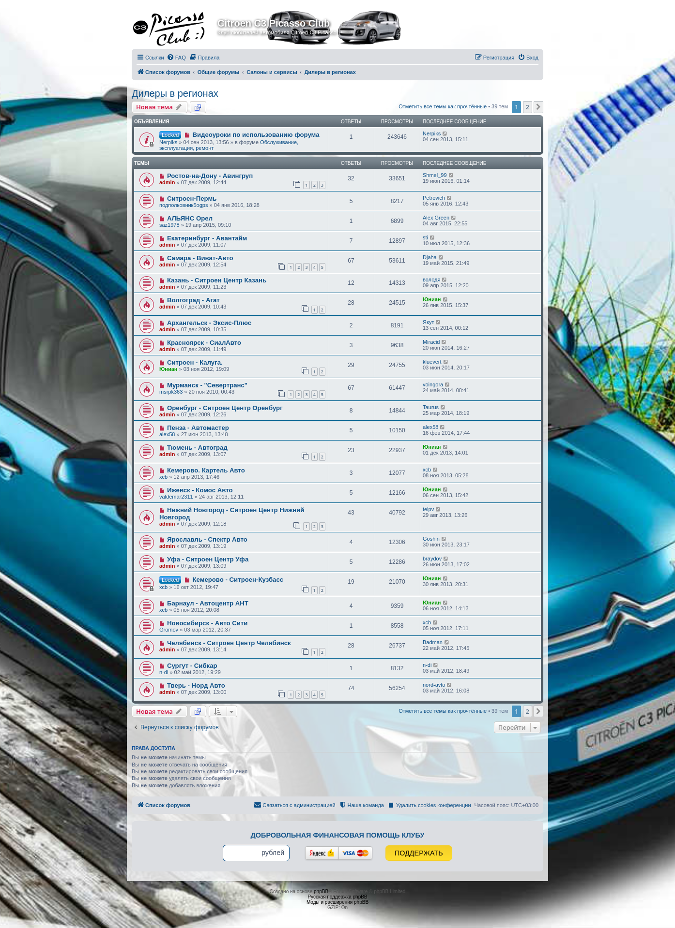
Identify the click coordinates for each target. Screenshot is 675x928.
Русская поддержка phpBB (337, 896)
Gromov (168, 630)
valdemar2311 (176, 497)
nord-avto (434, 685)
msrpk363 (171, 392)
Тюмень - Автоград (197, 447)
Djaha (430, 257)
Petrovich (434, 198)
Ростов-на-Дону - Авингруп (210, 175)
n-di (163, 672)
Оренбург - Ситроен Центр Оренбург (225, 408)
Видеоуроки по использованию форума (255, 134)
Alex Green (436, 218)
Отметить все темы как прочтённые (443, 106)
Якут (428, 322)
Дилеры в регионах (175, 93)
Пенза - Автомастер (198, 427)
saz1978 (169, 225)
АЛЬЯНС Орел (190, 218)
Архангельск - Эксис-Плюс (209, 322)
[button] (538, 107)
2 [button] (527, 107)
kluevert (432, 362)
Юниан (432, 299)
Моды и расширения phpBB (337, 902)
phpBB (321, 891)
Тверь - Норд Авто (196, 685)
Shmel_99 (435, 175)
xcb (163, 477)
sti (425, 237)
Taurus (431, 407)
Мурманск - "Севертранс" (207, 385)
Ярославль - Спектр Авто (207, 539)
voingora (433, 384)
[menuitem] (176, 57)
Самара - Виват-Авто (200, 258)
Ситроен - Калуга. (195, 362)
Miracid (431, 342)
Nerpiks (168, 142)
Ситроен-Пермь (191, 198)
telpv (428, 509)
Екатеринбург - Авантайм (207, 238)
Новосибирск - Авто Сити (207, 623)
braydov (432, 558)
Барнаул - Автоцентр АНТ (207, 603)
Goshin (431, 539)
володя (431, 279)
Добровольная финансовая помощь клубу (338, 835)
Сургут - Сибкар (192, 665)
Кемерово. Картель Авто (206, 470)
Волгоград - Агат (193, 300)
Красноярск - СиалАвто (204, 342)
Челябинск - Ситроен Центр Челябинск (229, 643)
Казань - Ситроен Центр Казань (216, 280)
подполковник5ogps (183, 205)
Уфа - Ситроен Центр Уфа (207, 559)
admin (167, 182)
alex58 (167, 434)
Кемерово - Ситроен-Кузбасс (237, 579)
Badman (433, 642)
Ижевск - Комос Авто (200, 490)
